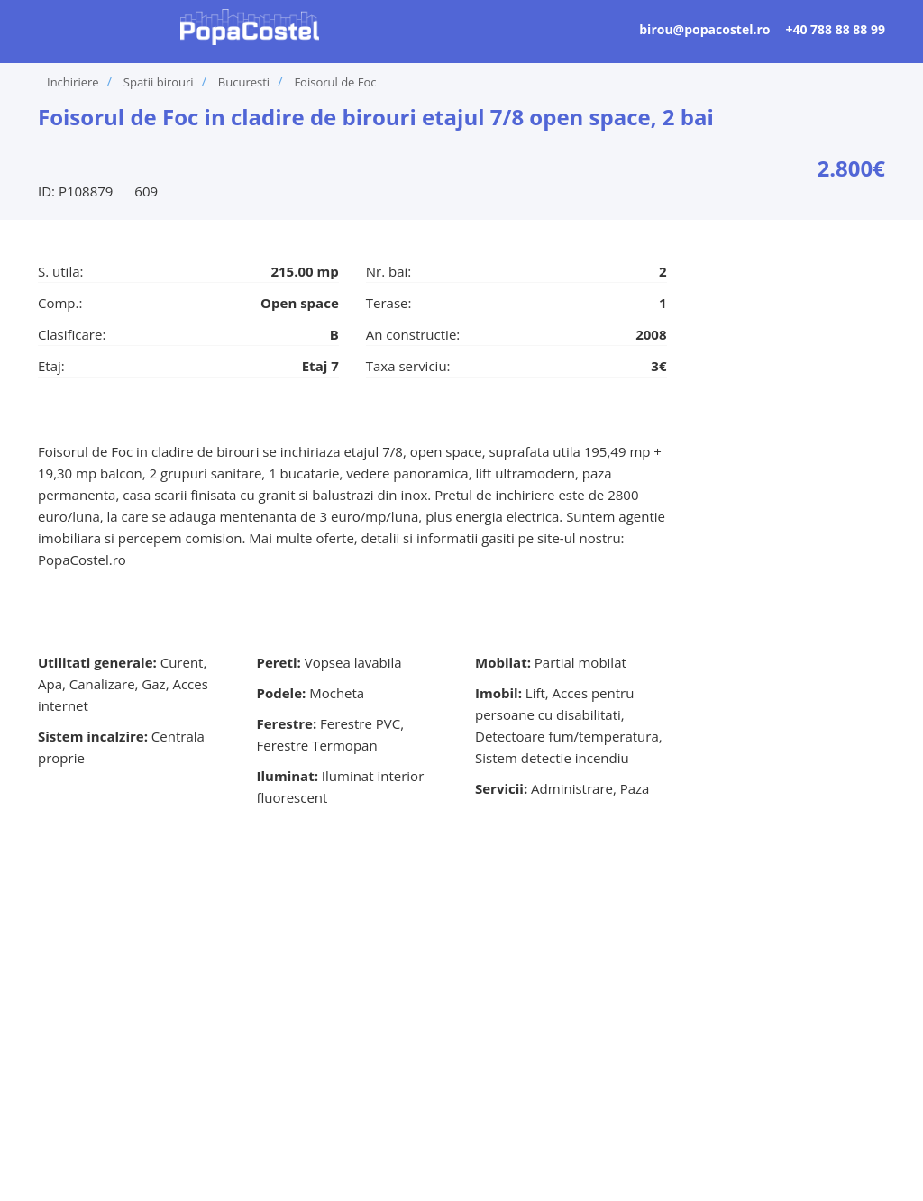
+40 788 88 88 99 (835, 29)
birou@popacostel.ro (704, 29)
